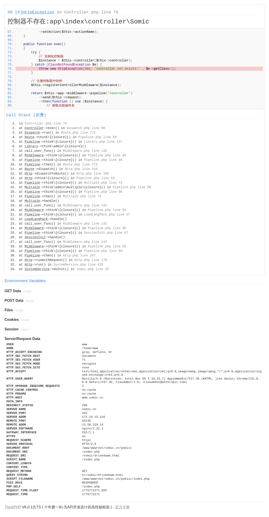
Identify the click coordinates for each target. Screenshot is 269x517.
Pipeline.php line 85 (107, 155)
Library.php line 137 (103, 142)
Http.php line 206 (92, 173)
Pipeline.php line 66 (103, 160)
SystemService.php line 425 (78, 264)
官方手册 (122, 507)
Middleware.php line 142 (85, 151)
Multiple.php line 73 (82, 196)
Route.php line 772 (78, 132)
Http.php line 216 (81, 169)
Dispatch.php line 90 (86, 128)
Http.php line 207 (79, 255)
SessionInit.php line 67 (106, 233)
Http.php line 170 (91, 260)
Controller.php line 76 (91, 12)
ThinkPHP (13, 507)
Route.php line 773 (80, 164)
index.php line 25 (92, 269)
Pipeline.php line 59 (97, 137)
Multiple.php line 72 (103, 183)
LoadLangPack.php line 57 (107, 214)
